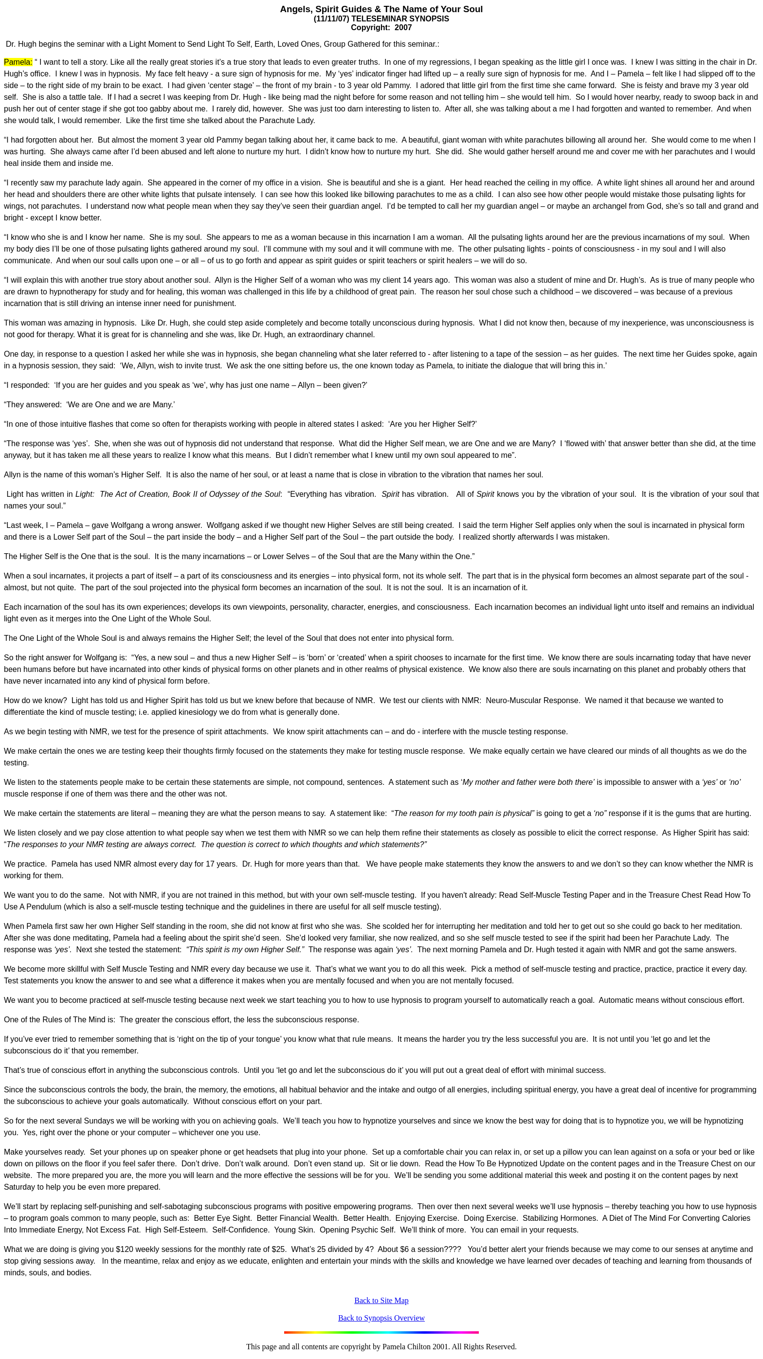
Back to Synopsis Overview (381, 1318)
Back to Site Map (381, 1300)
